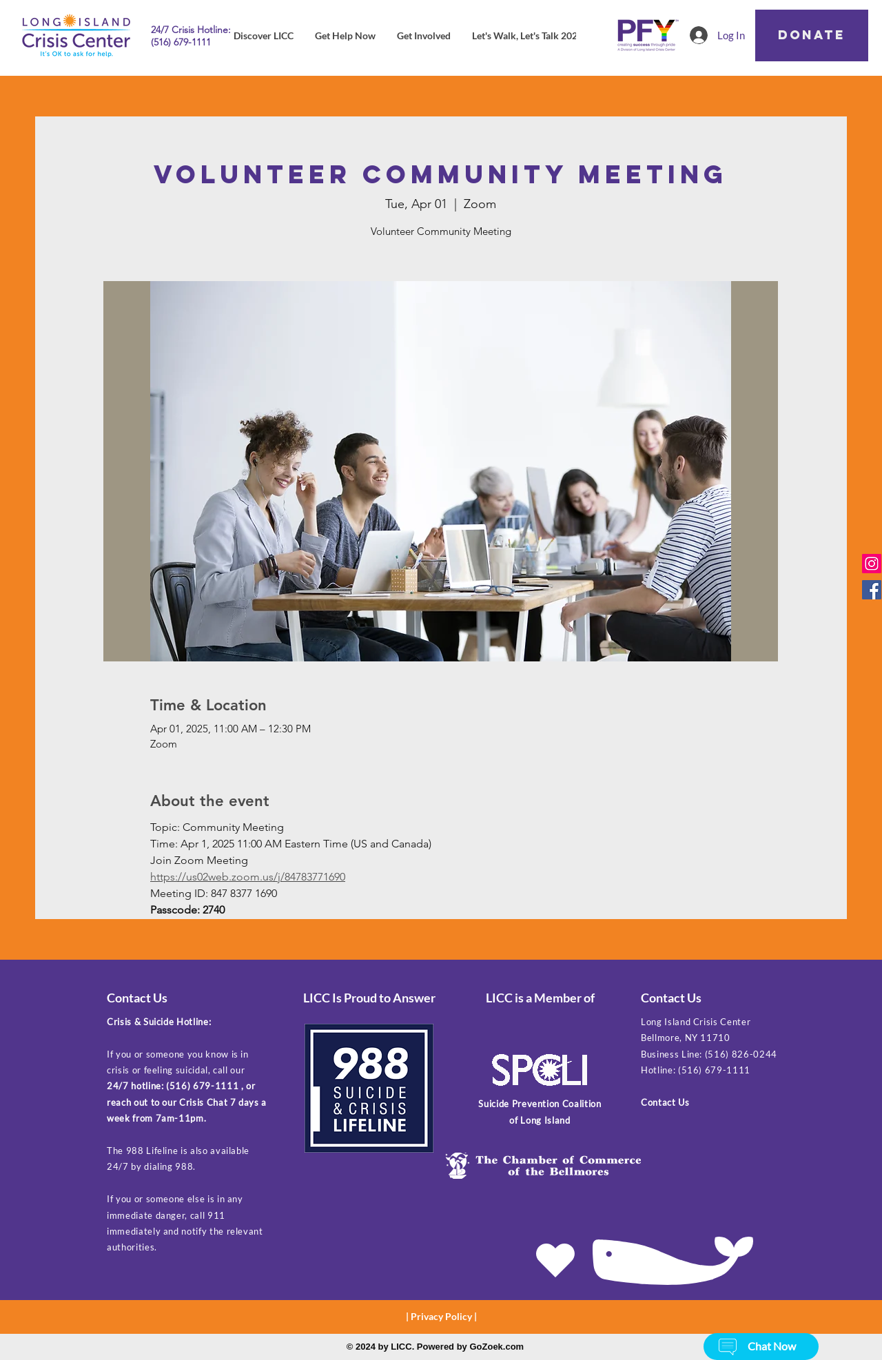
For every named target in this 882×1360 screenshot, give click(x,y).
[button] (728, 1347)
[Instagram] (871, 563)
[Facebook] (871, 589)
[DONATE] (811, 35)
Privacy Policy (441, 1316)
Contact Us (665, 1102)
